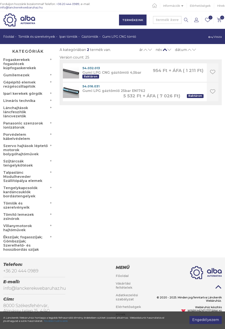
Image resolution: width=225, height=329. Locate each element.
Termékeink (132, 20)
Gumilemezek (16, 75)
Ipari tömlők (68, 37)
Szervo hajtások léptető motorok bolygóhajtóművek (25, 150)
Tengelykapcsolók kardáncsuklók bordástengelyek (20, 192)
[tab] (131, 267)
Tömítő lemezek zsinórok (18, 217)
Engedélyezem (205, 320)
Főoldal (8, 37)
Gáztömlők (90, 37)
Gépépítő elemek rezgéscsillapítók (19, 84)
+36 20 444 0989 (67, 4)
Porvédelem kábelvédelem (16, 137)
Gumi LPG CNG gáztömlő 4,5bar (111, 72)
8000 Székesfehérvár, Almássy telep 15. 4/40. (27, 308)
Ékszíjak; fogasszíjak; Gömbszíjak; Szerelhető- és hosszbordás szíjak (22, 243)
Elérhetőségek (200, 5)
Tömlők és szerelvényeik (36, 37)
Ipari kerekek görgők (22, 94)
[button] (196, 20)
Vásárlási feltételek (124, 285)
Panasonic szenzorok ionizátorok (23, 125)
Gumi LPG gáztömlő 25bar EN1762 (113, 91)
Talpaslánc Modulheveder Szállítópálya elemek (22, 176)
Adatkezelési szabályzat (127, 297)
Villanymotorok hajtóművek (17, 228)
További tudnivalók (56, 320)
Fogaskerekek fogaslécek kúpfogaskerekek (19, 64)
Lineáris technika (19, 101)
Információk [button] (173, 5)
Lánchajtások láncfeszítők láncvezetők (15, 112)
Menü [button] (122, 267)
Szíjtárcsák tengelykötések (18, 163)
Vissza (215, 36)
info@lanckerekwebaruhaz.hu (21, 7)
